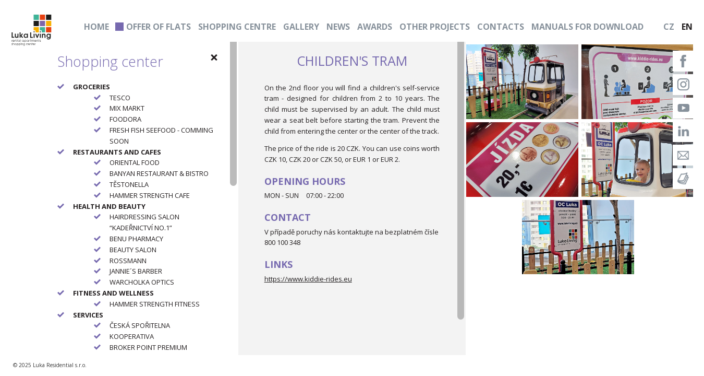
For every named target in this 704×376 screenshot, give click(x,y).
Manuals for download (587, 26)
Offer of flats (158, 26)
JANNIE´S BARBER (136, 271)
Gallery (301, 26)
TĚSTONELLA (129, 184)
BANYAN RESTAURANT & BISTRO (159, 173)
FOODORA (125, 119)
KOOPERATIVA (132, 336)
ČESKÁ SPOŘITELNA (140, 325)
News (338, 26)
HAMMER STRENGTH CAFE (150, 195)
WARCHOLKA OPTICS (142, 282)
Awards (374, 26)
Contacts (500, 26)
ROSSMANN (128, 260)
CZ (668, 26)
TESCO (120, 97)
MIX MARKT (127, 108)
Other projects (434, 26)
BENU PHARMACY (136, 238)
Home (96, 26)
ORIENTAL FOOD (135, 162)
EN (687, 26)
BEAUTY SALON (133, 249)
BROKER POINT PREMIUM (148, 347)
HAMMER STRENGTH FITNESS (155, 304)
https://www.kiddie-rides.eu (308, 279)
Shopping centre (237, 26)
